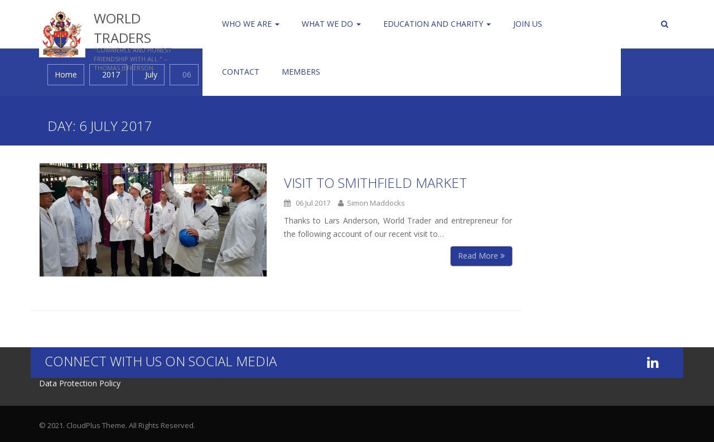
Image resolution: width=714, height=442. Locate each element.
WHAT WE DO (331, 23)
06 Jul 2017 (307, 203)
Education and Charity (437, 23)
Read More (481, 255)
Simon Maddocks (371, 203)
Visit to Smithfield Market (375, 182)
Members (301, 71)
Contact (240, 71)
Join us (527, 23)
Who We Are (250, 23)
